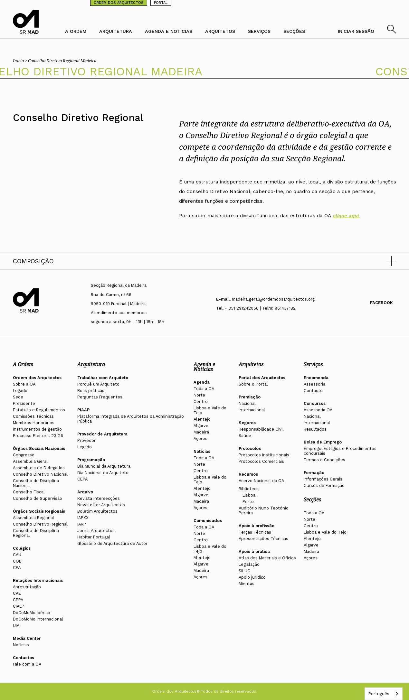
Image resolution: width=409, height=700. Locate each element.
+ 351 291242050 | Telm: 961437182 (260, 308)
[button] (204, 261)
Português (378, 693)
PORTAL (160, 3)
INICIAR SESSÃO (356, 31)
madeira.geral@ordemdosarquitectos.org (273, 299)
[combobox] (384, 693)
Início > (20, 60)
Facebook (381, 302)
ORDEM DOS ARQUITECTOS (119, 3)
